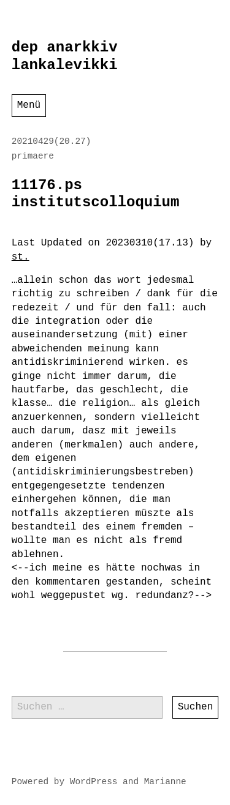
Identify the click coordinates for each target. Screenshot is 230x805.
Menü (28, 105)
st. (20, 257)
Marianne (165, 782)
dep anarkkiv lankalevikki (65, 56)
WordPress (94, 782)
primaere (33, 156)
